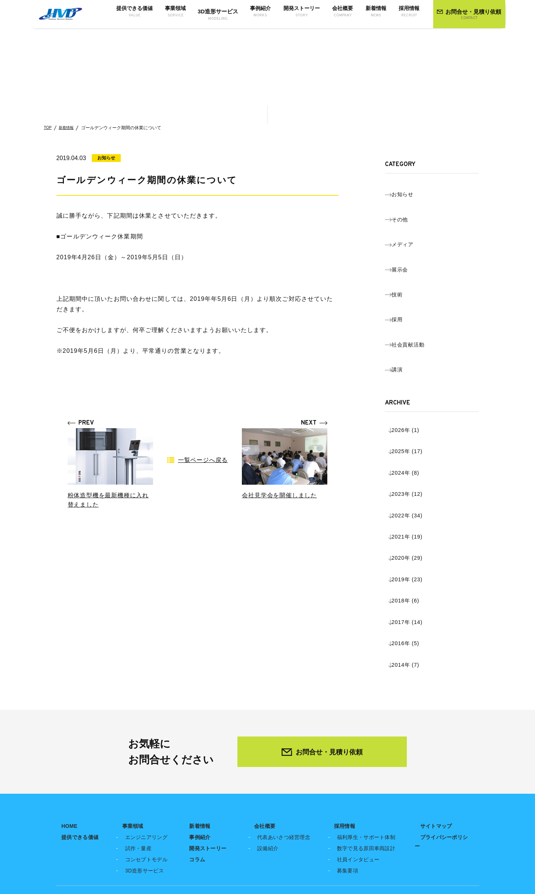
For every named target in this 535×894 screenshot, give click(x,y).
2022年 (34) (415, 397)
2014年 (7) (413, 480)
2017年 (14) (415, 456)
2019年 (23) (415, 433)
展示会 (407, 236)
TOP (48, 127)
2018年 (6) (413, 445)
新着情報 (69, 127)
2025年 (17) (415, 361)
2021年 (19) (415, 409)
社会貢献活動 (417, 283)
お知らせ (411, 189)
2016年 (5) (413, 468)
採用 (404, 267)
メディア (411, 221)
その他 (407, 205)
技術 (404, 252)
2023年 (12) (415, 385)
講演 (404, 299)
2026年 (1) (413, 350)
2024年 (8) (413, 373)
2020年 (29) (415, 421)
